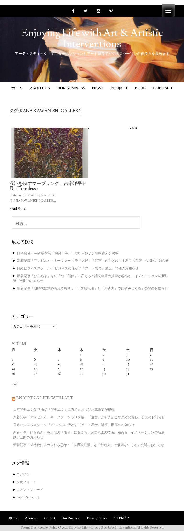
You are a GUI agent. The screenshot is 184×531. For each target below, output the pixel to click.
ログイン (23, 474)
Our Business (71, 88)
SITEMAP (121, 518)
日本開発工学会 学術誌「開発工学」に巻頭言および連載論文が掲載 (67, 253)
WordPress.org (27, 497)
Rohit (53, 527)
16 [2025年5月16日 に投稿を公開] (104, 364)
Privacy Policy (97, 518)
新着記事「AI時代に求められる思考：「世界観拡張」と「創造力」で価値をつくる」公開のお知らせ (92, 288)
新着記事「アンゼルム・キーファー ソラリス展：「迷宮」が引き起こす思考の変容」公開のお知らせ (93, 260)
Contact (163, 88)
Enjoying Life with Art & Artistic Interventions (92, 38)
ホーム (17, 88)
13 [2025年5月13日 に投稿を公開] (35, 364)
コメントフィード (29, 489)
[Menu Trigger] (168, 10)
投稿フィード (26, 482)
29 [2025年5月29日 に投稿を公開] (81, 373)
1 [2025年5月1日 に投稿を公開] (80, 354)
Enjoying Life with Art (44, 398)
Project (119, 88)
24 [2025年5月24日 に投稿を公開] (127, 369)
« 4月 (15, 383)
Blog (140, 88)
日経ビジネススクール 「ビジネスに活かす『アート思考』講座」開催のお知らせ (77, 268)
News (98, 88)
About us (40, 88)
